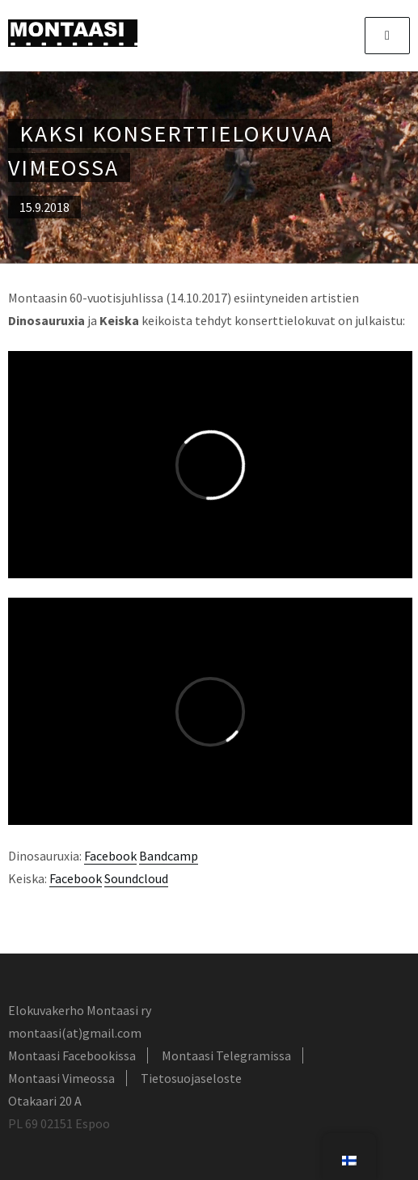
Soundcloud (136, 878)
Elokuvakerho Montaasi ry (79, 1010)
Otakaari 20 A (45, 1101)
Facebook (110, 856)
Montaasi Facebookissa (72, 1055)
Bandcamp (168, 856)
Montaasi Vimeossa (61, 1078)
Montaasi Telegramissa (226, 1055)
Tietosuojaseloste (191, 1078)
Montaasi (72, 33)
